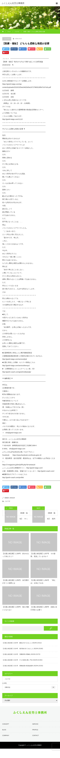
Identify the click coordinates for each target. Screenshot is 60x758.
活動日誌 (30, 687)
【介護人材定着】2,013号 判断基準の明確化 (16, 654)
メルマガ (7, 39)
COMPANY (5, 735)
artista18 (12, 498)
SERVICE (35, 724)
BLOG (4, 730)
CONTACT (35, 735)
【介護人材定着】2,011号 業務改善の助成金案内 (17, 666)
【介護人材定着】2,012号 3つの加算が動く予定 (17, 660)
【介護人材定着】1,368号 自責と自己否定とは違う (44, 608)
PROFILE (35, 730)
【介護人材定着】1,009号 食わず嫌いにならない (15, 608)
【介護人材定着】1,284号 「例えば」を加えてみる (43, 581)
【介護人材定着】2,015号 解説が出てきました (17, 643)
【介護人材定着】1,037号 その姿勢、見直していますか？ (43, 555)
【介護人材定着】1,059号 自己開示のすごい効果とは (15, 581)
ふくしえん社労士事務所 (34, 745)
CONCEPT (5, 724)
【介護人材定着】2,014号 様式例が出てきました (17, 648)
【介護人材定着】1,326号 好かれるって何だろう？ (15, 555)
